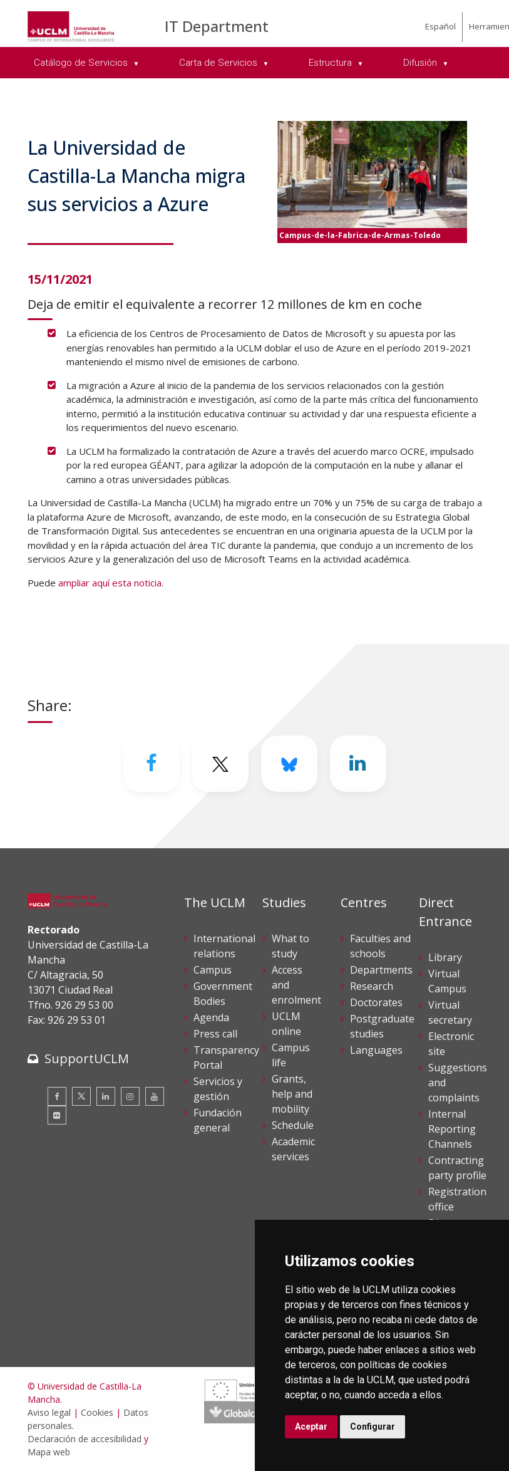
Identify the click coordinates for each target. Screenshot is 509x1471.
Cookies (97, 1412)
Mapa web (49, 1452)
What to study (290, 946)
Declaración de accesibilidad (84, 1439)
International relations (224, 946)
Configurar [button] (372, 1427)
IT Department (217, 26)
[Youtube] (154, 1096)
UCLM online (286, 1023)
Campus (212, 970)
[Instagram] (130, 1096)
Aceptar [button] (311, 1427)
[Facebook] (151, 764)
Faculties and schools (380, 946)
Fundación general (217, 1120)
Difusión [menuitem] (421, 62)
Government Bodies (222, 993)
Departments (381, 970)
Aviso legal (49, 1412)
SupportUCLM (86, 1058)
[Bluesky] (289, 764)
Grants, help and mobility (292, 1094)
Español (440, 26)
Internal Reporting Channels (452, 1129)
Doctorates (376, 1002)
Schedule (293, 1125)
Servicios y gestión (217, 1088)
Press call (215, 1034)
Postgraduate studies (382, 1026)
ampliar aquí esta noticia (110, 582)
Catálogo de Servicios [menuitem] (82, 62)
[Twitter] (220, 764)
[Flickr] (57, 1115)
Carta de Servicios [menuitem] (219, 62)
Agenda (211, 1017)
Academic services (293, 1149)
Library (445, 957)
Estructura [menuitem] (331, 62)
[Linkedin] (358, 764)
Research (371, 986)
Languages (376, 1050)
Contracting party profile (457, 1167)
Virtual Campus (447, 981)
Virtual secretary (450, 1012)
